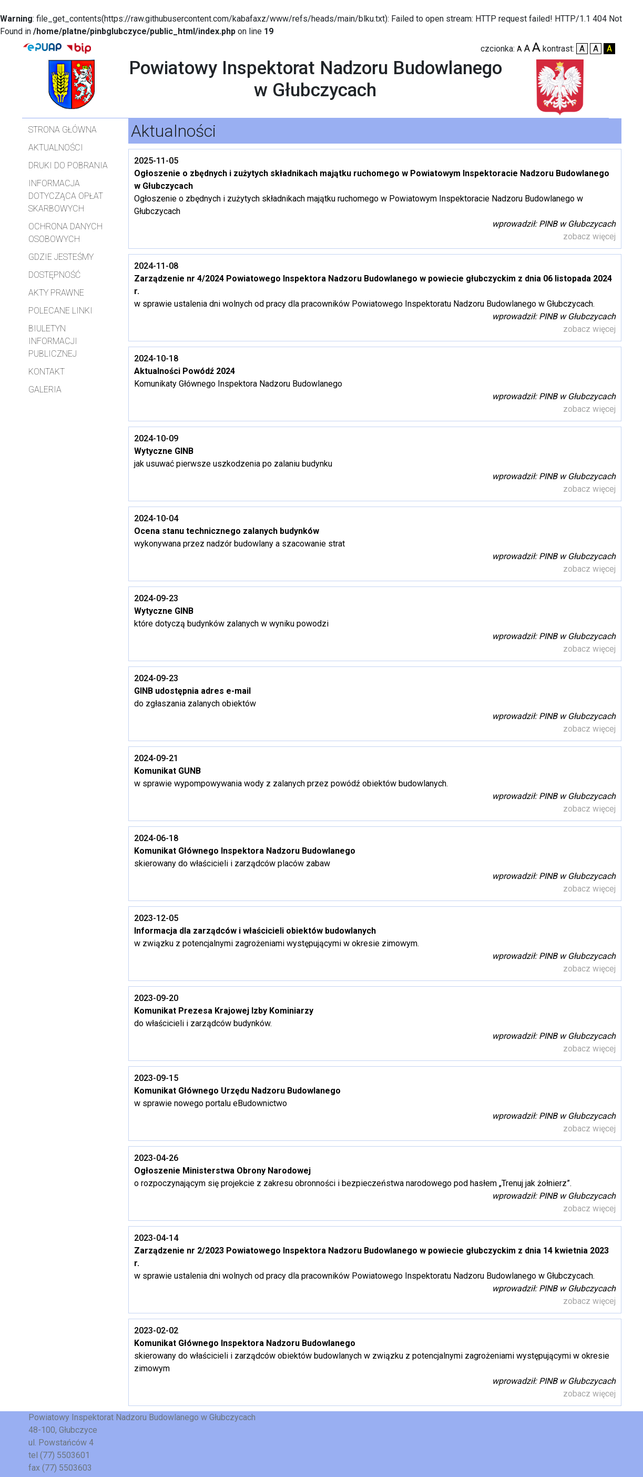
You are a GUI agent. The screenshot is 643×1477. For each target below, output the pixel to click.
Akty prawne (56, 293)
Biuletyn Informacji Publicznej (52, 341)
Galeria (45, 389)
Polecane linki (60, 311)
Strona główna (62, 130)
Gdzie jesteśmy (61, 257)
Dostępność (54, 275)
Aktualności (55, 148)
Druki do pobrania (68, 165)
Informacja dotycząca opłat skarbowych (65, 196)
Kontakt (46, 372)
